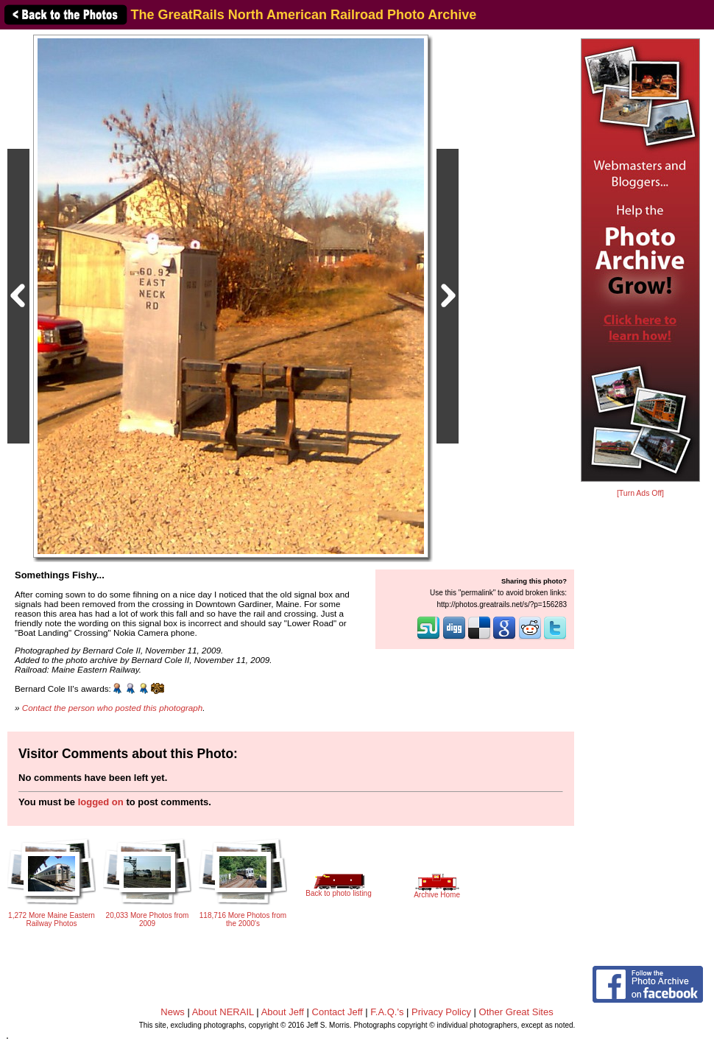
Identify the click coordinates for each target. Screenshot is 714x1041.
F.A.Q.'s (386, 1011)
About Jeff (282, 1011)
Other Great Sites (516, 1011)
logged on (101, 801)
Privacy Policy (441, 1011)
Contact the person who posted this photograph (112, 707)
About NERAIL (223, 1011)
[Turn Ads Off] (640, 493)
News (172, 1011)
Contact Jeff (337, 1011)
